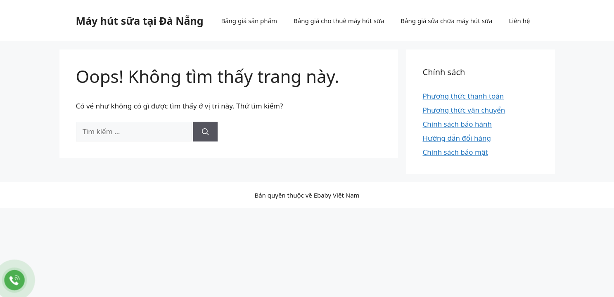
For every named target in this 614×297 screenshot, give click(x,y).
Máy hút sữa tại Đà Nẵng (140, 21)
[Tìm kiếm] (205, 131)
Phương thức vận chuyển (464, 110)
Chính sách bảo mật (455, 152)
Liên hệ (519, 20)
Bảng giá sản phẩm (249, 20)
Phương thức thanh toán (463, 96)
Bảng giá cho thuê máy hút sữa (339, 20)
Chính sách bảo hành (457, 124)
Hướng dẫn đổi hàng (457, 138)
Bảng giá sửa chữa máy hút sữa (446, 20)
